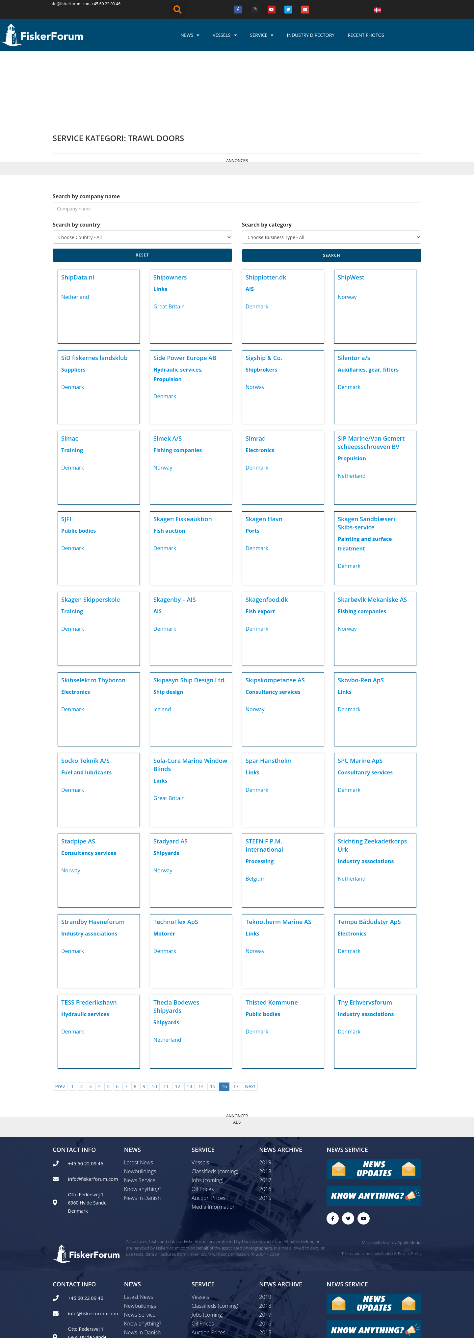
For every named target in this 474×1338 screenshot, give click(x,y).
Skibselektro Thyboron (93, 611)
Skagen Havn (264, 449)
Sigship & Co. (264, 288)
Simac (69, 369)
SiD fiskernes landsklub (94, 288)
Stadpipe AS (78, 772)
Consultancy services (273, 622)
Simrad (256, 369)
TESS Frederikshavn (89, 933)
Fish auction (169, 461)
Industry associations (366, 791)
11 (166, 1017)
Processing (260, 791)
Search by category (267, 155)
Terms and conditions (360, 1185)
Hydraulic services (85, 944)
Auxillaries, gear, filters (368, 300)
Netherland (75, 227)
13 (189, 1017)
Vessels (225, 35)
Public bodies (78, 461)
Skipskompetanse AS (275, 611)
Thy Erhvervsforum (365, 933)
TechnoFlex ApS (175, 852)
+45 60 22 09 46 (106, 4)
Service (262, 35)
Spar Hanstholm (269, 691)
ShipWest (351, 208)
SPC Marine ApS (360, 691)
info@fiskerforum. (66, 4)
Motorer (164, 864)
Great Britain (169, 237)
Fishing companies (177, 380)
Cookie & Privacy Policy (401, 1185)
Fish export (260, 542)
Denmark (257, 237)
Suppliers (73, 300)
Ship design (168, 622)
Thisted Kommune (272, 933)
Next (250, 1017)
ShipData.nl (77, 208)
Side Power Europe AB (184, 288)
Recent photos (366, 35)
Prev (60, 1017)
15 (212, 1017)
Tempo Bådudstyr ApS (369, 852)
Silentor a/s (354, 288)
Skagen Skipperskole (90, 530)
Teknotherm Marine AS (278, 852)
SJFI (66, 449)
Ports (252, 461)
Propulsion (352, 389)
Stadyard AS (170, 772)
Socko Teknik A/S (85, 691)
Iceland (162, 640)
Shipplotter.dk (266, 208)
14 (200, 1017)
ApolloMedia (409, 1174)
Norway (347, 227)
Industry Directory (310, 35)
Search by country (76, 155)
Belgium (256, 809)
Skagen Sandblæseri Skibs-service (366, 454)
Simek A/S (167, 369)
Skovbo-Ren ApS (361, 611)
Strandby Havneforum (93, 852)
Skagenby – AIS (174, 530)
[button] (178, 9)
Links (160, 219)
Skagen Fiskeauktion (182, 449)
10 (154, 1017)
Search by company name (86, 127)
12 (177, 1017)
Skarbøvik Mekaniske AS (372, 530)
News (189, 35)
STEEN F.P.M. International (264, 776)
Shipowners (170, 208)
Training (72, 380)
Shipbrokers (261, 300)
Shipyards (166, 783)
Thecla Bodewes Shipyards (176, 937)
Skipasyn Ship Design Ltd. (189, 611)
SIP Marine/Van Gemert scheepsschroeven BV (371, 373)
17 (236, 1017)
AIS (250, 219)
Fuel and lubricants (86, 703)
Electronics (260, 380)
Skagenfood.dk (267, 530)
